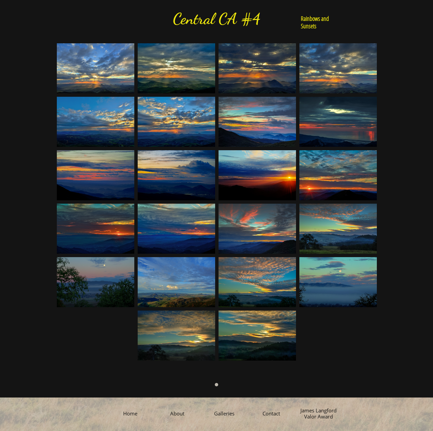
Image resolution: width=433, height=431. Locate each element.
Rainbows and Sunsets (315, 22)
